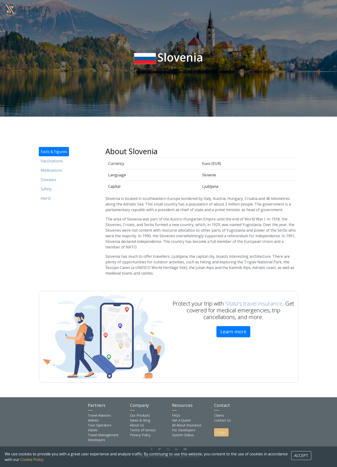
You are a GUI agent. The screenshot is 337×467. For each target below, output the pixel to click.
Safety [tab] (46, 189)
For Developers (183, 430)
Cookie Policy (31, 459)
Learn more (233, 331)
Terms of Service (143, 430)
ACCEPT (301, 455)
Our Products (140, 415)
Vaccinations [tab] (52, 161)
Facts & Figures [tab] (54, 151)
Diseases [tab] (48, 179)
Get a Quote (181, 420)
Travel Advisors (99, 415)
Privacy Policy (140, 435)
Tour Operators (99, 425)
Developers (96, 440)
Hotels (93, 430)
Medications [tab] (51, 170)
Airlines (93, 420)
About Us (137, 425)
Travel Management (103, 435)
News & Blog (140, 420)
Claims (219, 415)
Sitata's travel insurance (253, 303)
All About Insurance (186, 425)
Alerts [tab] (46, 198)
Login (221, 432)
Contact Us (222, 420)
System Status (183, 435)
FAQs (176, 415)
